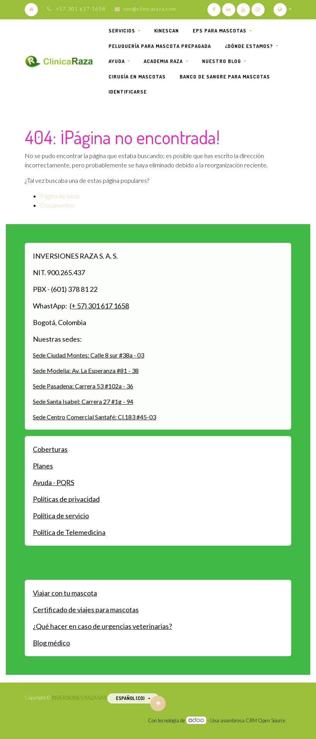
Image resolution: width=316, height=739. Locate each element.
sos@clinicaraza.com (149, 9)
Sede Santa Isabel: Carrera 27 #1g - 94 (83, 401)
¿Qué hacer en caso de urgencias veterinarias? (102, 626)
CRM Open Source (265, 720)
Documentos (57, 205)
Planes (43, 465)
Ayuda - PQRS (53, 482)
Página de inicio (60, 195)
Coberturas (50, 449)
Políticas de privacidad (66, 499)
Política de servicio (61, 515)
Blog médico (51, 643)
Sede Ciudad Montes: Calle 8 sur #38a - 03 (88, 355)
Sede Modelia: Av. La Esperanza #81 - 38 (86, 370)
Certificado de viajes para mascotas (86, 609)
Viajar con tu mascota (65, 593)
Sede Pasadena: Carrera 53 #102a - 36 (83, 386)
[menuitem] (166, 31)
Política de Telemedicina (69, 532)
